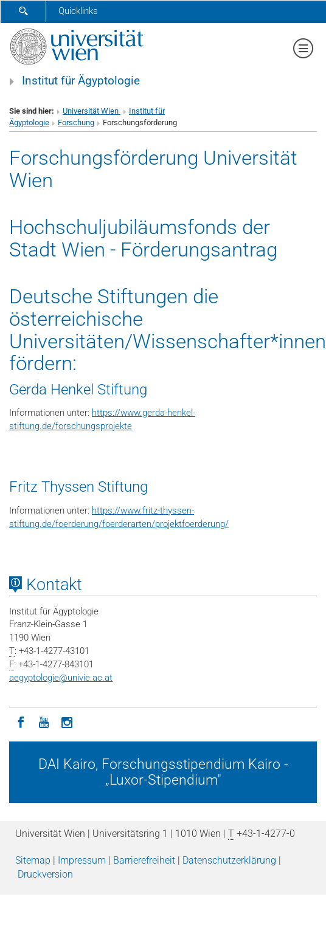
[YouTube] (43, 721)
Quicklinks (78, 10)
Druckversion (45, 874)
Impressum (82, 860)
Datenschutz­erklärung (229, 860)
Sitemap (32, 860)
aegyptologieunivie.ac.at (61, 677)
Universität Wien (91, 110)
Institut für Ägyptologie (81, 81)
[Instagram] (66, 721)
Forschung (76, 122)
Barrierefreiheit (144, 860)
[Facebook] (20, 721)
